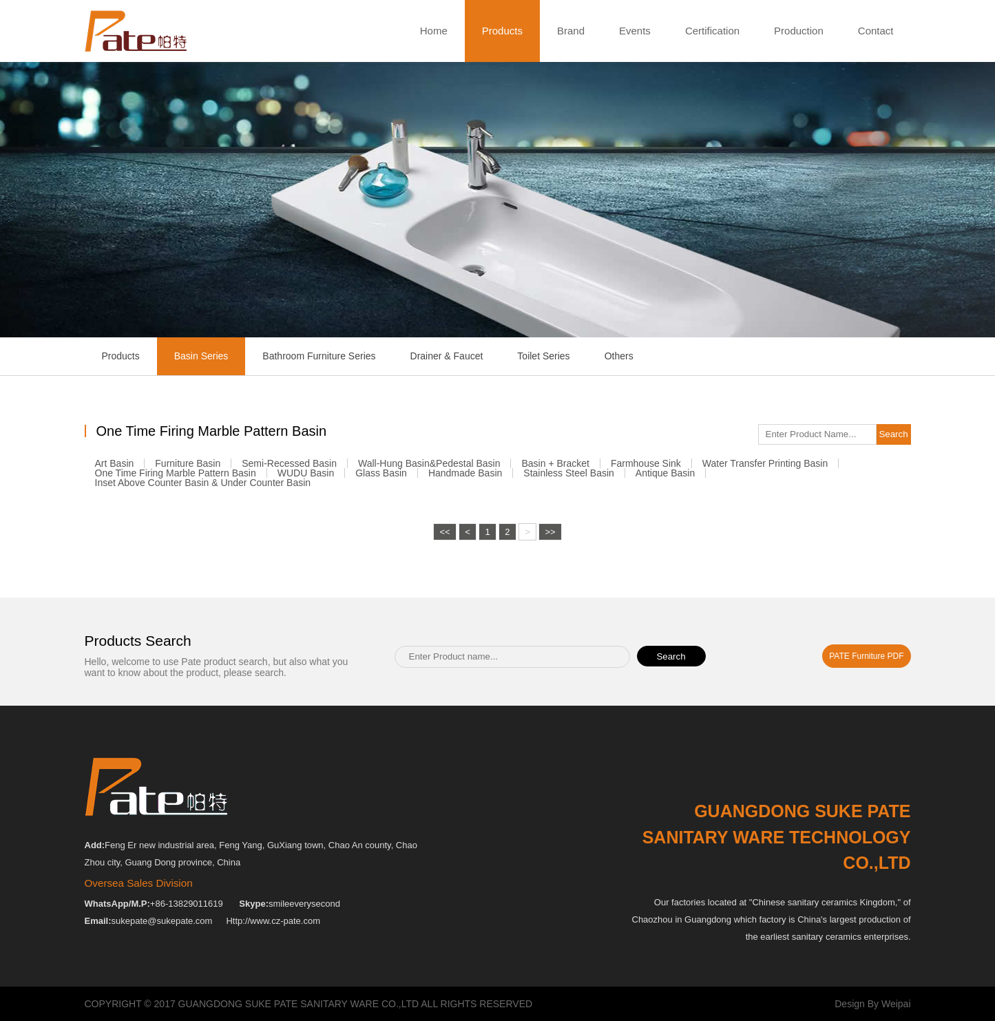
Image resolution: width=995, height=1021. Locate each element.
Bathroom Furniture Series (318, 355)
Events (635, 30)
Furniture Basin (187, 467)
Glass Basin (381, 477)
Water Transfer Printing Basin (765, 467)
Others (619, 355)
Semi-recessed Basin (289, 467)
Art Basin (114, 467)
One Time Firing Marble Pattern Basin (175, 477)
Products (502, 31)
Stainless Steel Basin (568, 477)
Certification (712, 30)
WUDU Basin (305, 477)
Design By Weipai (872, 1003)
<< (444, 592)
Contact (876, 30)
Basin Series (201, 356)
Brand (571, 30)
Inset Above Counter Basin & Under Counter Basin (203, 487)
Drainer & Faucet (446, 355)
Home (434, 30)
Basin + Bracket (555, 467)
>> (550, 592)
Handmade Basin (465, 477)
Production (799, 30)
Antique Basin (665, 477)
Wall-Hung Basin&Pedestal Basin (429, 467)
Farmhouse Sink (646, 467)
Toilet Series (543, 355)
